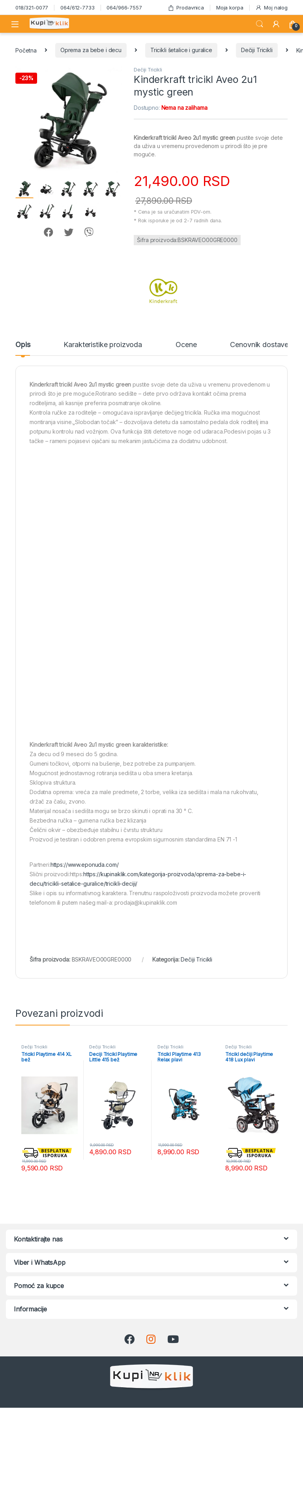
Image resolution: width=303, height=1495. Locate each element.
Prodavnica (186, 7)
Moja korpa (229, 7)
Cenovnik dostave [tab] (259, 345)
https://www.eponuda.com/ (84, 864)
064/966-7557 (124, 7)
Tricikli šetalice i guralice (181, 50)
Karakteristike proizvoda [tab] (103, 345)
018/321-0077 (31, 7)
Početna (26, 50)
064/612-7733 (77, 7)
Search (259, 24)
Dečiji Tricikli (257, 50)
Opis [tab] (22, 345)
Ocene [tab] (186, 345)
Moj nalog (271, 7)
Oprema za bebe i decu (91, 50)
